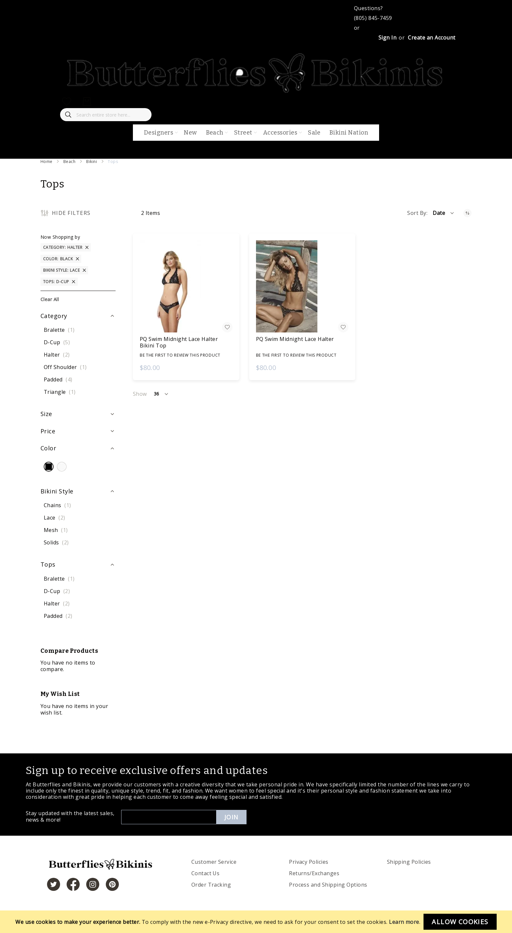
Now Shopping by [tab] (60, 237)
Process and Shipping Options (328, 884)
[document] (256, 922)
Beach (69, 161)
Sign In (387, 37)
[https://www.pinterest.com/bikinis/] (112, 884)
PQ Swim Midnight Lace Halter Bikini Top (179, 342)
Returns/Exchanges (314, 873)
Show (140, 394)
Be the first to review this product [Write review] (180, 355)
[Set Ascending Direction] (467, 213)
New (190, 132)
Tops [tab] (48, 564)
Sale (314, 132)
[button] (443, 212)
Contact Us (205, 873)
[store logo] (256, 91)
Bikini (91, 161)
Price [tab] (47, 431)
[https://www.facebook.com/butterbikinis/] (73, 884)
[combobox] (106, 114)
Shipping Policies (409, 861)
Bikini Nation (348, 132)
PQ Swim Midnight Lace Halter (295, 339)
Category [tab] (53, 316)
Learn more (404, 921)
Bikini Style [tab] (56, 491)
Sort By (416, 213)
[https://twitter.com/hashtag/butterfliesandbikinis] (53, 884)
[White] (62, 467)
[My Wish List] (66, 101)
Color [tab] (48, 448)
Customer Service (214, 861)
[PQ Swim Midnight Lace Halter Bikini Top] (186, 286)
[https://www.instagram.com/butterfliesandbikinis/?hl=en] (92, 884)
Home (46, 161)
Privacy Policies (308, 861)
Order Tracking (211, 884)
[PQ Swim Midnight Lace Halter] (302, 286)
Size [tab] (46, 414)
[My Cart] (86, 101)
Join (231, 817)
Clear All (49, 299)
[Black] (49, 467)
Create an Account (431, 37)
